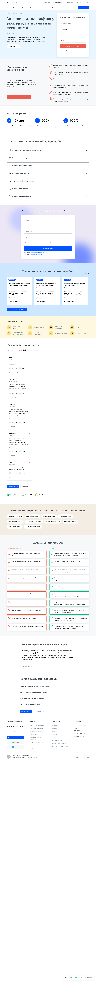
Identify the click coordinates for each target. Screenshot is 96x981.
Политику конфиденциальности (72, 50)
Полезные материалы (57, 7)
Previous (85, 274)
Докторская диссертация (40, 327)
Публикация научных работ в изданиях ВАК (18, 333)
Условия (47, 7)
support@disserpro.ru (12, 730)
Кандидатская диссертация (16, 327)
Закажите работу (41, 711)
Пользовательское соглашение (72, 52)
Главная (8, 13)
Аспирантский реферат (61, 333)
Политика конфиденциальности (60, 746)
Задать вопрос (25, 711)
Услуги (8, 7)
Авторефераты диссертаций (37, 333)
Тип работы (63, 28)
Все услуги (33, 748)
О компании (16, 7)
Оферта (78, 757)
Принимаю (64, 50)
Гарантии (24, 7)
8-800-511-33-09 (15, 727)
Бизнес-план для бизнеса (82, 333)
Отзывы (32, 7)
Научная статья (80, 327)
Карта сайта (86, 757)
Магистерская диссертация (58, 327)
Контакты (39, 7)
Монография (19, 13)
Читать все (25, 486)
